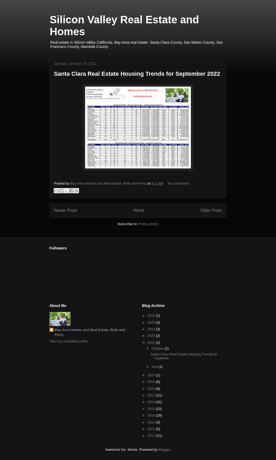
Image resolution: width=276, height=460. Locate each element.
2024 (151, 329)
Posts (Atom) (148, 224)
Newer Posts (65, 210)
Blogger (164, 450)
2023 (151, 336)
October (158, 348)
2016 (151, 402)
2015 (151, 409)
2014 (151, 415)
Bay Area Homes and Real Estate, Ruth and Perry (90, 332)
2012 (151, 429)
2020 (151, 375)
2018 (151, 389)
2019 (151, 382)
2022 (151, 343)
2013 (151, 422)
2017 (151, 395)
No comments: (179, 183)
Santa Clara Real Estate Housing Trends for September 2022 (137, 73)
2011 (151, 435)
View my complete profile (68, 341)
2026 (151, 316)
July (155, 367)
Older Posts (211, 210)
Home (139, 210)
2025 (151, 322)
